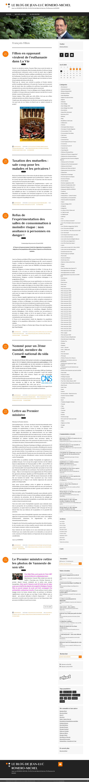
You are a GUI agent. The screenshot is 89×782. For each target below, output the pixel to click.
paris (65, 698)
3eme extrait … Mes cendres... (68, 607)
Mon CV (61, 715)
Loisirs (62, 245)
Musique (63, 343)
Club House (63, 135)
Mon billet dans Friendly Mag (68, 339)
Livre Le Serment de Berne (67, 236)
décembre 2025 (63, 529)
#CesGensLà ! (64, 87)
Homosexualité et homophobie (35, 545)
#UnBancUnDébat (65, 93)
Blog (62, 118)
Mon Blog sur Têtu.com (65, 737)
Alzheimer (63, 101)
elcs (44, 546)
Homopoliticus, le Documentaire (68, 197)
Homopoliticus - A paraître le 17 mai (68, 741)
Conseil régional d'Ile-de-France (68, 141)
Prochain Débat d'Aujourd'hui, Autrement (70, 383)
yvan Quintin (63, 468)
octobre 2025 (63, 533)
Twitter (63, 412)
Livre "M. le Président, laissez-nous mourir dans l (70, 223)
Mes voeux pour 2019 (66, 318)
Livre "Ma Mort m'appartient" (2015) (69, 226)
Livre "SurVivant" (65, 232)
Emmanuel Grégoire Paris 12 (67, 187)
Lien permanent (16, 146)
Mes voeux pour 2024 (66, 326)
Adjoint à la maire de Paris (67, 97)
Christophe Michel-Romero (67, 127)
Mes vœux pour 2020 (66, 334)
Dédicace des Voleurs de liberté (68, 168)
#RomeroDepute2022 (66, 91)
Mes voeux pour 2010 (66, 299)
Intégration (63, 208)
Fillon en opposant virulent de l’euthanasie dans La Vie (29, 57)
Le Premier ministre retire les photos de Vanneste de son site (32, 563)
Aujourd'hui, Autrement (66, 112)
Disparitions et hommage (67, 174)
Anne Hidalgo (64, 103)
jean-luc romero (39, 148)
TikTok (62, 408)
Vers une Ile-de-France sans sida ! (69, 418)
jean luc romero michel (65, 695)
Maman (63, 264)
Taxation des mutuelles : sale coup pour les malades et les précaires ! (31, 164)
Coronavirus (64, 143)
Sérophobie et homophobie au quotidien (69, 721)
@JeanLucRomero (64, 46)
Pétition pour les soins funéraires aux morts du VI (69, 367)
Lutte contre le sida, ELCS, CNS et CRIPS (43, 331)
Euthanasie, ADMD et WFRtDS (41, 146)
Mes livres (62, 717)
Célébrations (64, 122)
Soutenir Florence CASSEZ (67, 395)
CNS (13, 366)
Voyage (63, 425)
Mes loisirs (63, 286)
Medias (63, 266)
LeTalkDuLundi (64, 214)
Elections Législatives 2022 (67, 183)
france (21, 150)
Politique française (16, 148)
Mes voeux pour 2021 (66, 320)
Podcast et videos (65, 374)
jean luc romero (76, 695)
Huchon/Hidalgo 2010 (66, 204)
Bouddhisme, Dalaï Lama (66, 120)
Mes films (63, 280)
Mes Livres (63, 284)
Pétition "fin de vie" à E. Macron (68, 358)
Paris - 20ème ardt (65, 349)
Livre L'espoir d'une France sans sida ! (69, 234)
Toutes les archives (64, 542)
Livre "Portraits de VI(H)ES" (67, 228)
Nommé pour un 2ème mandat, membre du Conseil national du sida (30, 350)
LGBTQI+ (63, 216)
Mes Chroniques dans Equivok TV (68, 268)
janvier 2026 (63, 527)
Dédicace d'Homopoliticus (67, 152)
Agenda (63, 99)
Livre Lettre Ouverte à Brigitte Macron (70, 239)
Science (63, 391)
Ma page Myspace (64, 727)
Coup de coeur (31, 395)
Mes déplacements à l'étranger (68, 270)
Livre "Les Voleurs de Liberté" (68, 220)
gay (49, 614)
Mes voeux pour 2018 (66, 316)
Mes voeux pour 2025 (66, 328)
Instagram (63, 206)
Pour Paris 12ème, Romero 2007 (68, 381)
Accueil (8, 14)
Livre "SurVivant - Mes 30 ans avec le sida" (71, 230)
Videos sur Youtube (64, 731)
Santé (22, 148)
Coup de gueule (31, 146)
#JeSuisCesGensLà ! (65, 89)
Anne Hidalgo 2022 (65, 106)
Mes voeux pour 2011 (66, 301)
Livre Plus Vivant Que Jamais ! (68, 243)
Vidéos (62, 420)
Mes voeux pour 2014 (66, 307)
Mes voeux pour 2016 (66, 311)
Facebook (63, 191)
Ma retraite (63, 255)
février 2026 (63, 525)
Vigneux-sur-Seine (65, 423)
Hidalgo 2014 (64, 193)
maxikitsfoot (63, 462)
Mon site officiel (20, 14)
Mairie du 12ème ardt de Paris (68, 262)
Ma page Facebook (64, 729)
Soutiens (63, 397)
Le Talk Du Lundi (65, 212)
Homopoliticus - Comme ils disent (68, 195)
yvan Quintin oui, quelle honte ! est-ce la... (70, 452)
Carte (61, 549)
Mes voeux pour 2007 (66, 292)
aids (46, 333)
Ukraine (63, 414)
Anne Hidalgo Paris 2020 (67, 108)
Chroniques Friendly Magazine (68, 129)
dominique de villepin (17, 400)
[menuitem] (9, 14)
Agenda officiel (63, 711)
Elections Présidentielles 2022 (68, 185)
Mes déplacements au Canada (68, 272)
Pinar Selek (63, 372)
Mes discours (64, 278)
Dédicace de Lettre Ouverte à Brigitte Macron (69, 159)
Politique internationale (18, 546)
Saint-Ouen (63, 387)
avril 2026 (62, 521)
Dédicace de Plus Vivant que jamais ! (69, 164)
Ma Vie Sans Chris (65, 260)
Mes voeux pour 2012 (66, 303)
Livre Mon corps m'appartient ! (68, 241)
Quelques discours (64, 723)
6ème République (65, 95)
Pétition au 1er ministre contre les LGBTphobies (68, 360)
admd (24, 150)
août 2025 (62, 537)
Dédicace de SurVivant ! (66, 166)
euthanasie (45, 148)
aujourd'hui (49, 612)
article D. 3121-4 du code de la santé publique (35, 362)
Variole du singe (64, 416)
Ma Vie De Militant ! (66, 257)
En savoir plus (61, 780)
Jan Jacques (63, 438)
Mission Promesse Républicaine (68, 337)
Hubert (62, 201)
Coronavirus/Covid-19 (66, 145)
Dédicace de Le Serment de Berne (68, 156)
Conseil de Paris (65, 139)
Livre (62, 218)
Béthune (63, 116)
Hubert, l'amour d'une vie (65, 719)
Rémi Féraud (64, 385)
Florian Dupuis (63, 491)
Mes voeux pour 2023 (66, 324)
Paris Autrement (65, 353)
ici (24, 325)
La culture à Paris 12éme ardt (68, 210)
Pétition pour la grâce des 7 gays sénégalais (68, 364)
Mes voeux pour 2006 (66, 290)
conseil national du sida (44, 396)
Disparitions (64, 172)
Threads (63, 404)
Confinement (64, 137)
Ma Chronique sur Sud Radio (67, 253)
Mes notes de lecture (66, 288)
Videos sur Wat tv (64, 733)
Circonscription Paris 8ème (67, 133)
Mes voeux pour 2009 (66, 297)
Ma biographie (35, 14)
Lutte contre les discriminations (68, 249)
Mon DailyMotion (64, 725)
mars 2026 (62, 523)
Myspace (63, 345)
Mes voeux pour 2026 (66, 330)
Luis (61, 484)
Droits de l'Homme (65, 178)
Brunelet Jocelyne (64, 444)
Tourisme (63, 410)
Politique (62, 701)
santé (18, 150)
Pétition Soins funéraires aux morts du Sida (71, 370)
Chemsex (63, 124)
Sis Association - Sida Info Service (69, 393)
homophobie (48, 546)
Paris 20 (63, 351)
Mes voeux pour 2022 (66, 322)
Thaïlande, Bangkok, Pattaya (67, 402)
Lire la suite (48, 606)
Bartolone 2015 (65, 114)
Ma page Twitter (63, 735)
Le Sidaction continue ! (66, 621)
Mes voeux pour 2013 (66, 305)
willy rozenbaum (24, 398)
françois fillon (31, 148)
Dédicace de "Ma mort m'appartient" (69, 154)
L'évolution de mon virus (17, 396)
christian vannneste (37, 614)
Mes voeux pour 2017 (66, 313)
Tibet (62, 406)
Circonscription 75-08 (66, 131)
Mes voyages (64, 332)
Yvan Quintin (63, 476)
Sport (62, 399)
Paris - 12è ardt (64, 347)
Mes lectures (64, 282)
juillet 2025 (62, 539)
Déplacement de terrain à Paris (68, 170)
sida (44, 333)
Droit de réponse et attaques (67, 176)
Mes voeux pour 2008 (66, 295)
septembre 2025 (63, 535)
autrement (14, 614)
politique (14, 150)
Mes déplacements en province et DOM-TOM (70, 275)
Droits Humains (64, 180)
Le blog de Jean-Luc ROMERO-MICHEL (41, 5)
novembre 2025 (63, 531)
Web (62, 427)
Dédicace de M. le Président (67, 161)
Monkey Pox (64, 341)
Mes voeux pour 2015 (66, 309)
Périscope (63, 355)
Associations (64, 110)
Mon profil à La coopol (65, 739)
